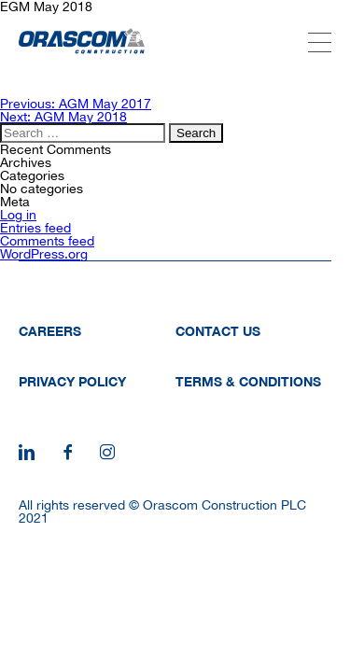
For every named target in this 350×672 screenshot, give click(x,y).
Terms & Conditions (248, 381)
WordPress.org (44, 253)
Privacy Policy (72, 381)
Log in (18, 214)
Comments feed (47, 240)
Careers (50, 331)
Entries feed (35, 227)
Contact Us (217, 331)
